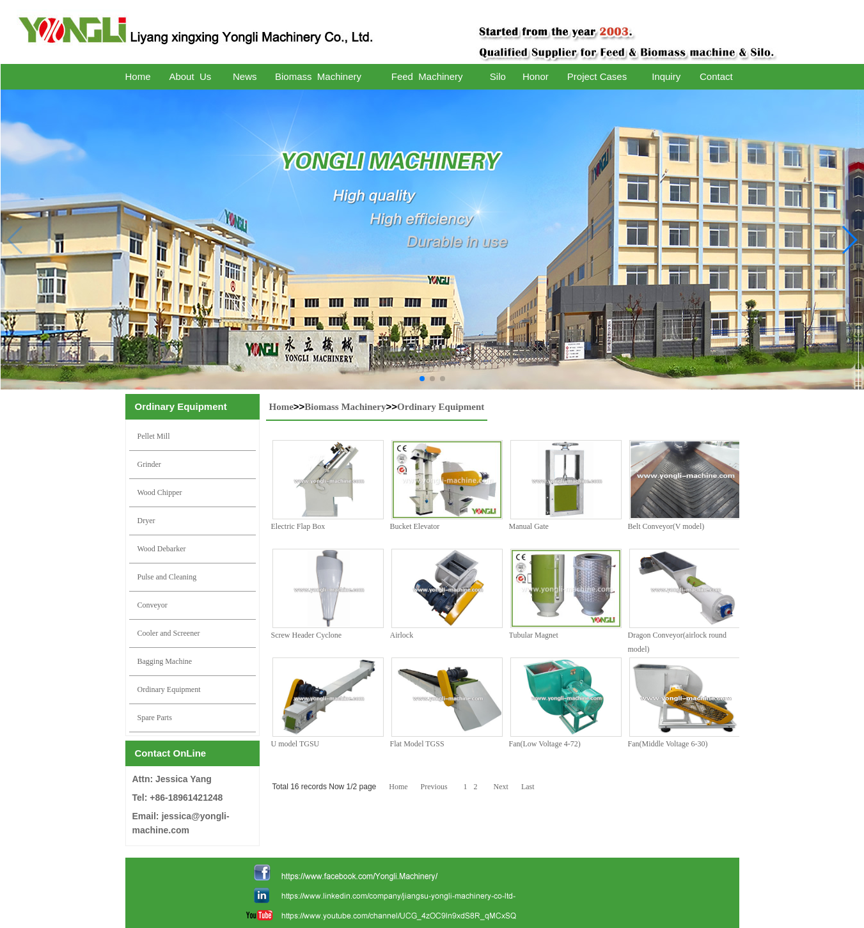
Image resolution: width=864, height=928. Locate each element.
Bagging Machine (164, 661)
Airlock (402, 635)
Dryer (146, 520)
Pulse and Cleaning (167, 576)
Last (528, 786)
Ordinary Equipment (169, 689)
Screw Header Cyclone (306, 635)
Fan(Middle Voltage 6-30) (668, 743)
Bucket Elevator (415, 526)
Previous (434, 786)
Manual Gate (529, 526)
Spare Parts (154, 717)
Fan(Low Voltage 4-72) (545, 743)
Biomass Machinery (345, 407)
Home (281, 407)
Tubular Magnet (533, 635)
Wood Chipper (159, 492)
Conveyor (152, 605)
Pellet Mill (153, 436)
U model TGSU (295, 743)
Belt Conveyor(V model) (666, 526)
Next (501, 786)
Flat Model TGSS (417, 743)
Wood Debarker (161, 548)
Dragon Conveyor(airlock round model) (677, 642)
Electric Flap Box (298, 526)
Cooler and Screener (168, 633)
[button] (422, 378)
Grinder (149, 464)
